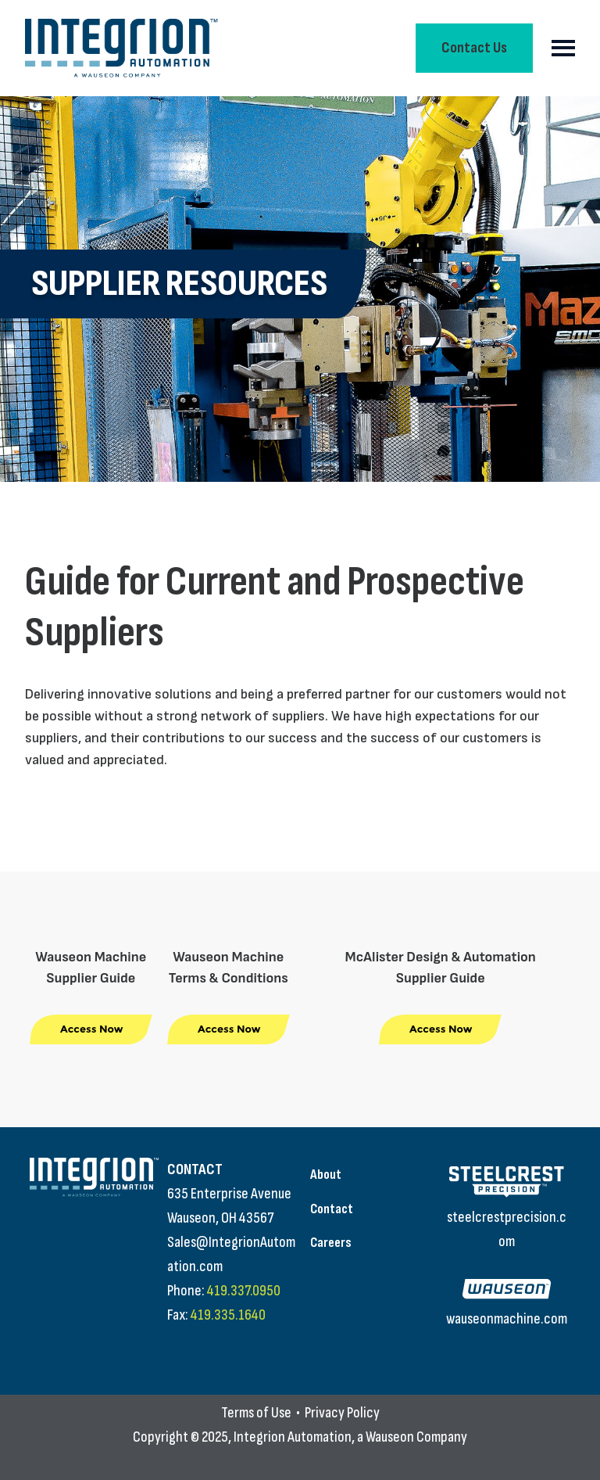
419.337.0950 (243, 1290)
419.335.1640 (228, 1315)
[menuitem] (368, 1175)
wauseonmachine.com (506, 1318)
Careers (331, 1242)
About (325, 1174)
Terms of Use (256, 1412)
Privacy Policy (342, 1412)
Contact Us (474, 47)
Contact (331, 1209)
